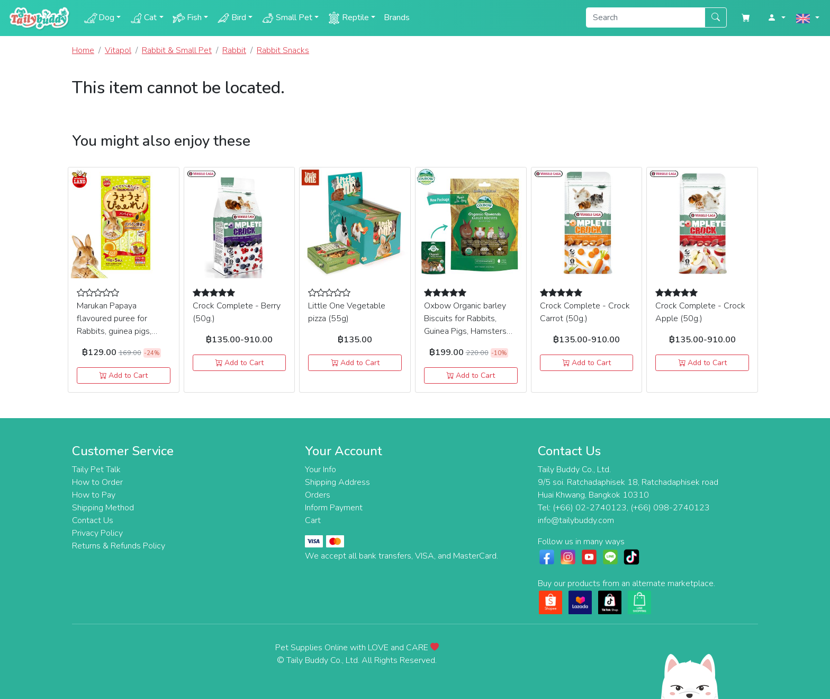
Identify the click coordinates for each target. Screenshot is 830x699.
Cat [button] (143, 18)
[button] (776, 18)
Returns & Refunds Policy (118, 546)
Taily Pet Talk (96, 469)
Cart (313, 520)
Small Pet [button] (286, 18)
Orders (317, 495)
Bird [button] (231, 18)
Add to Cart (123, 375)
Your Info (320, 469)
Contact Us (92, 520)
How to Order (97, 482)
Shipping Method (103, 508)
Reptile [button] (348, 18)
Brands (397, 17)
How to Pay (93, 495)
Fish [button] (187, 18)
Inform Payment (334, 508)
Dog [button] (99, 18)
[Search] (645, 17)
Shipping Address (337, 482)
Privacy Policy (97, 533)
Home (83, 50)
